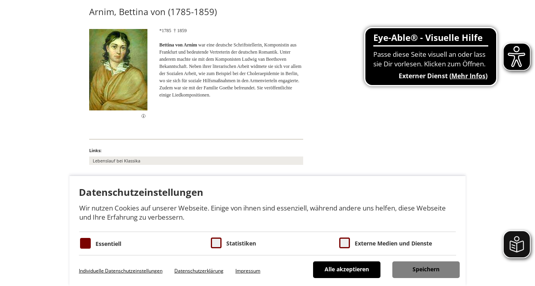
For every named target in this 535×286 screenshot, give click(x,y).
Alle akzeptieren (347, 269)
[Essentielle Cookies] (85, 243)
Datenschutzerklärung (199, 270)
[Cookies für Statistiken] (216, 243)
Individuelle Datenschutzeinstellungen (120, 270)
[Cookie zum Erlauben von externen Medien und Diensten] (344, 243)
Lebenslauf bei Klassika (116, 161)
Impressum (247, 270)
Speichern (426, 269)
